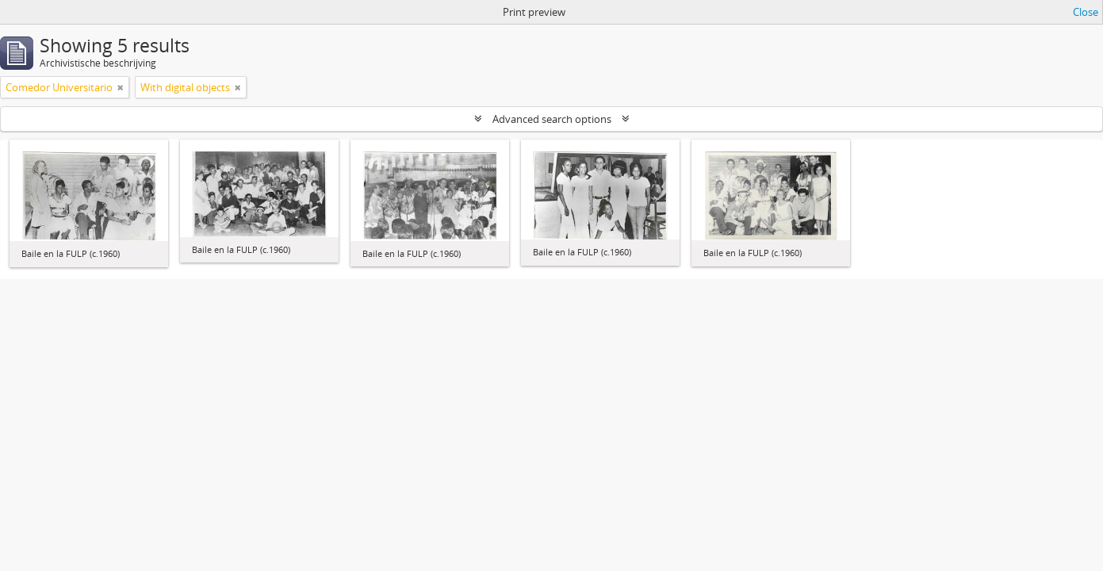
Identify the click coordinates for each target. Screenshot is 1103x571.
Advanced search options (552, 119)
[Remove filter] (120, 87)
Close (1085, 12)
